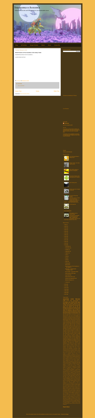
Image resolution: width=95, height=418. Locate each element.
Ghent (71, 358)
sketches (70, 306)
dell (78, 311)
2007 (65, 294)
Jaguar (64, 361)
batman (65, 311)
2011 (65, 287)
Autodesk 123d (76, 318)
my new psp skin (72, 204)
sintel (68, 396)
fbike (78, 322)
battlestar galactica (74, 380)
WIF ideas (64, 376)
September (67, 251)
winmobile (67, 403)
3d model (76, 305)
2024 (65, 227)
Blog (16, 45)
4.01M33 (67, 344)
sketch (64, 306)
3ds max (70, 315)
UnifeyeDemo (74, 373)
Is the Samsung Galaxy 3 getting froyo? (74, 157)
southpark (73, 397)
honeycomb (65, 335)
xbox (70, 403)
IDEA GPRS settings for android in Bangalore (74, 170)
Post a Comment (21, 85)
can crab (64, 331)
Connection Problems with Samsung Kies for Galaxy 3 (74, 177)
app (73, 309)
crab (76, 331)
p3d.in (78, 338)
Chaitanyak (66, 123)
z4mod (74, 403)
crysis (79, 331)
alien (66, 305)
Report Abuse (66, 406)
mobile (70, 317)
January (67, 282)
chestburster (65, 382)
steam (64, 309)
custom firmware (74, 332)
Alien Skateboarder (67, 210)
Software (69, 328)
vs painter (74, 340)
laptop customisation (76, 336)
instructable (77, 335)
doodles (75, 307)
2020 (65, 234)
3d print (76, 306)
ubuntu (64, 310)
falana (73, 384)
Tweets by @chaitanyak (67, 151)
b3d (73, 316)
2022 (65, 231)
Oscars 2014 (67, 264)
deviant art (66, 317)
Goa (74, 358)
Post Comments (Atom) (24, 93)
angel (78, 320)
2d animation (75, 326)
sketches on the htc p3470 (75, 396)
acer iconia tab (72, 320)
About (49, 45)
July (66, 254)
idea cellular (70, 323)
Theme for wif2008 (70, 372)
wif (70, 326)
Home (37, 91)
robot (79, 307)
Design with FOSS (68, 356)
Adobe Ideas (70, 318)
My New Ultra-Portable (67, 363)
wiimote (79, 401)
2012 (65, 285)
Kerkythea (71, 361)
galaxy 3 (64, 323)
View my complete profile (68, 125)
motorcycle (71, 305)
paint (71, 324)
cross (78, 382)
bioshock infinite (70, 330)
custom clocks (66, 332)
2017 (65, 239)
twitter (77, 309)
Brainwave (73, 319)
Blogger (67, 414)
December (67, 246)
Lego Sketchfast (68, 274)
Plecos (75, 365)
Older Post (56, 91)
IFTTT (67, 300)
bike (69, 311)
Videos (43, 45)
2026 (65, 224)
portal (78, 317)
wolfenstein (77, 341)
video (72, 400)
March (66, 261)
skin (74, 314)
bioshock (74, 313)
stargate (69, 398)
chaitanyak (74, 311)
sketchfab (66, 299)
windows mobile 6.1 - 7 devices (69, 402)
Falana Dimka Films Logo (70, 276)
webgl (65, 308)
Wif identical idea (70, 379)
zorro (64, 313)
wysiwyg (64, 342)
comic (73, 331)
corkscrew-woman (72, 382)
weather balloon (76, 400)
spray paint (65, 398)
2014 (65, 244)
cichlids (76, 321)
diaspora (72, 383)
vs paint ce (70, 340)
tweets (65, 400)
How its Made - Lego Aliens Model (71, 271)
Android (72, 302)
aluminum (72, 329)
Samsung (64, 316)
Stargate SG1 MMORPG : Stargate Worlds (73, 369)
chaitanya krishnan (76, 381)
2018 (65, 238)
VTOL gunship (73, 374)
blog (78, 313)
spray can (77, 397)
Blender (77, 299)
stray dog (73, 398)
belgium (77, 329)
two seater (65, 340)
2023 (65, 229)
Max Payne (65, 328)
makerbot (78, 323)
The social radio (66, 329)
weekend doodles (66, 341)
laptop (70, 336)
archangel (68, 380)
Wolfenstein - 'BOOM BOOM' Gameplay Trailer (70, 269)
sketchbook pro (71, 308)
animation (69, 316)
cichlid (72, 321)
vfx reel (68, 400)
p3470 (74, 317)
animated (69, 309)
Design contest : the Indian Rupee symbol (74, 163)
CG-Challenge (76, 315)
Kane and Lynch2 (76, 327)
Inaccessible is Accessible (27, 7)
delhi (67, 333)
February (67, 263)
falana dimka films (72, 322)
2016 (65, 241)
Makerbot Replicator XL (69, 279)
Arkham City (77, 344)
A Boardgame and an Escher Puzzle (73, 214)
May (66, 257)
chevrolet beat (77, 316)
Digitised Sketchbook (76, 356)
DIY (77, 303)
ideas (74, 323)
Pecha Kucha (70, 365)
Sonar (78, 368)
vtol (78, 340)
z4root (77, 403)
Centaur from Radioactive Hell (71, 278)
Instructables (69, 313)
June (66, 256)
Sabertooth (74, 366)
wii (72, 341)
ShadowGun (69, 367)
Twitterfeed (69, 373)
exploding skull (68, 384)
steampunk (65, 318)
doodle (67, 314)
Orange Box (70, 364)
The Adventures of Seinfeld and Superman (71, 370)
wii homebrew (74, 401)
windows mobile (72, 304)
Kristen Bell (76, 361)
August (66, 252)
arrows (64, 321)
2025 (65, 226)
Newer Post (18, 91)
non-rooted (73, 338)
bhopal (64, 381)
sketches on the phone (66, 397)
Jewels (67, 361)
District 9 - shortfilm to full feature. (68, 357)
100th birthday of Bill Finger (70, 273)
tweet (79, 399)
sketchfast (70, 325)
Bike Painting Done (73, 182)
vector (67, 326)
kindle (67, 336)
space (78, 314)
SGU (70, 366)
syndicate (74, 339)
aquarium (70, 307)
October (67, 249)
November (67, 247)
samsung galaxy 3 (75, 312)
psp (71, 314)
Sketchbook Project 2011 (70, 368)
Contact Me (57, 45)
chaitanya (68, 321)
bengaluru (64, 330)
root (78, 324)
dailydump (64, 383)
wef (63, 401)
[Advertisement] (71, 74)
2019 (65, 236)
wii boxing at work (68, 401)
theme (78, 325)
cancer (69, 331)
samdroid (64, 339)
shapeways (65, 325)
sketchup (77, 308)
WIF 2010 (77, 375)
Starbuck (64, 369)
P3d (74, 364)
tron (78, 339)
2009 (65, 290)
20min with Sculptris (73, 343)
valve (64, 326)
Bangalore (65, 307)
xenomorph (65, 315)
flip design (68, 312)
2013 (65, 284)
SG (67, 366)
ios (63, 336)
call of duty (77, 330)
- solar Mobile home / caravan (72, 342)
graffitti (79, 333)
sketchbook (70, 339)
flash (64, 312)
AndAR (72, 344)
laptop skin (66, 337)
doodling (76, 383)
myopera (68, 338)
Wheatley (68, 378)
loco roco (71, 337)
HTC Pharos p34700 (75, 360)
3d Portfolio (24, 45)
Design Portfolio (34, 45)
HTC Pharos (70, 303)
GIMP (70, 327)
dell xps (68, 383)
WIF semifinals (70, 376)
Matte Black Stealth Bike (76, 362)
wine (76, 402)
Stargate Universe (76, 328)
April (66, 259)
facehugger (71, 333)
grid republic (67, 334)
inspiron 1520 (71, 335)
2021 (65, 233)
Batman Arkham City (66, 319)
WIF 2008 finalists (72, 375)
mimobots (66, 324)
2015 (65, 243)
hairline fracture (75, 334)
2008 (65, 292)
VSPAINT (65, 304)
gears (75, 333)
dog (63, 314)
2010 (65, 289)
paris (74, 324)
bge (78, 380)
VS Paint (78, 304)
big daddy (68, 381)
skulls (74, 325)
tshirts (76, 399)
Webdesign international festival (74, 310)
